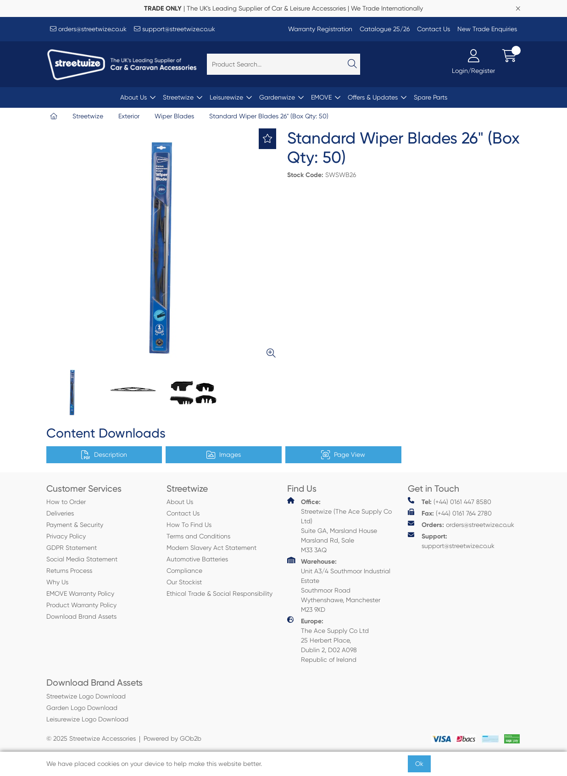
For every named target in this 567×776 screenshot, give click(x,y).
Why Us (57, 582)
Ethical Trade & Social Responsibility (219, 593)
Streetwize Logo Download (86, 696)
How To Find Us (189, 524)
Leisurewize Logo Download (87, 719)
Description (104, 455)
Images (223, 455)
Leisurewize (226, 97)
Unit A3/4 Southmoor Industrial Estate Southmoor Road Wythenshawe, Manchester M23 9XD (338, 585)
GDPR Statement (71, 547)
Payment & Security (74, 524)
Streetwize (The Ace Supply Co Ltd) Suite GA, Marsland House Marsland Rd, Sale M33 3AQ (339, 525)
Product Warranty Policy (81, 605)
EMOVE (321, 97)
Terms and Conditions (198, 536)
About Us (133, 97)
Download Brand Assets (81, 616)
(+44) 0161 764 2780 (450, 513)
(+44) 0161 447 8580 (449, 501)
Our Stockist (184, 582)
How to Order (66, 501)
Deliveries (60, 513)
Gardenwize (277, 97)
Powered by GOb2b (172, 738)
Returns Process (69, 570)
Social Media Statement (81, 559)
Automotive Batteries (197, 559)
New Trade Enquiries (487, 29)
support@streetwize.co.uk (174, 29)
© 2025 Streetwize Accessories (91, 738)
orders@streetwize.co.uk (88, 29)
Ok (419, 763)
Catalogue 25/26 (385, 29)
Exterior (128, 116)
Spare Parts (430, 97)
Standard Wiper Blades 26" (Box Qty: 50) (268, 116)
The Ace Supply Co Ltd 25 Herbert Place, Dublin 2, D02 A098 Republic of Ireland (328, 639)
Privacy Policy (66, 536)
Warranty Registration (320, 29)
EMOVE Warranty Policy (80, 593)
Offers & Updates (373, 97)
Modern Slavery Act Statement (211, 547)
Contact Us (433, 29)
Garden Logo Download (81, 707)
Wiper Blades (174, 116)
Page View (343, 455)
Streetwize (178, 97)
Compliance (184, 570)
